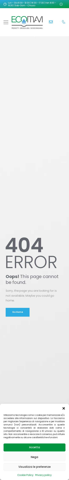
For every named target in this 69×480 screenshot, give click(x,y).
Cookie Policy (25, 475)
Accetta (34, 447)
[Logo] (27, 22)
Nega (34, 457)
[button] (63, 408)
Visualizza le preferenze (34, 467)
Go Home (17, 311)
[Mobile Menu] (6, 22)
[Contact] (51, 22)
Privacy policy (43, 475)
